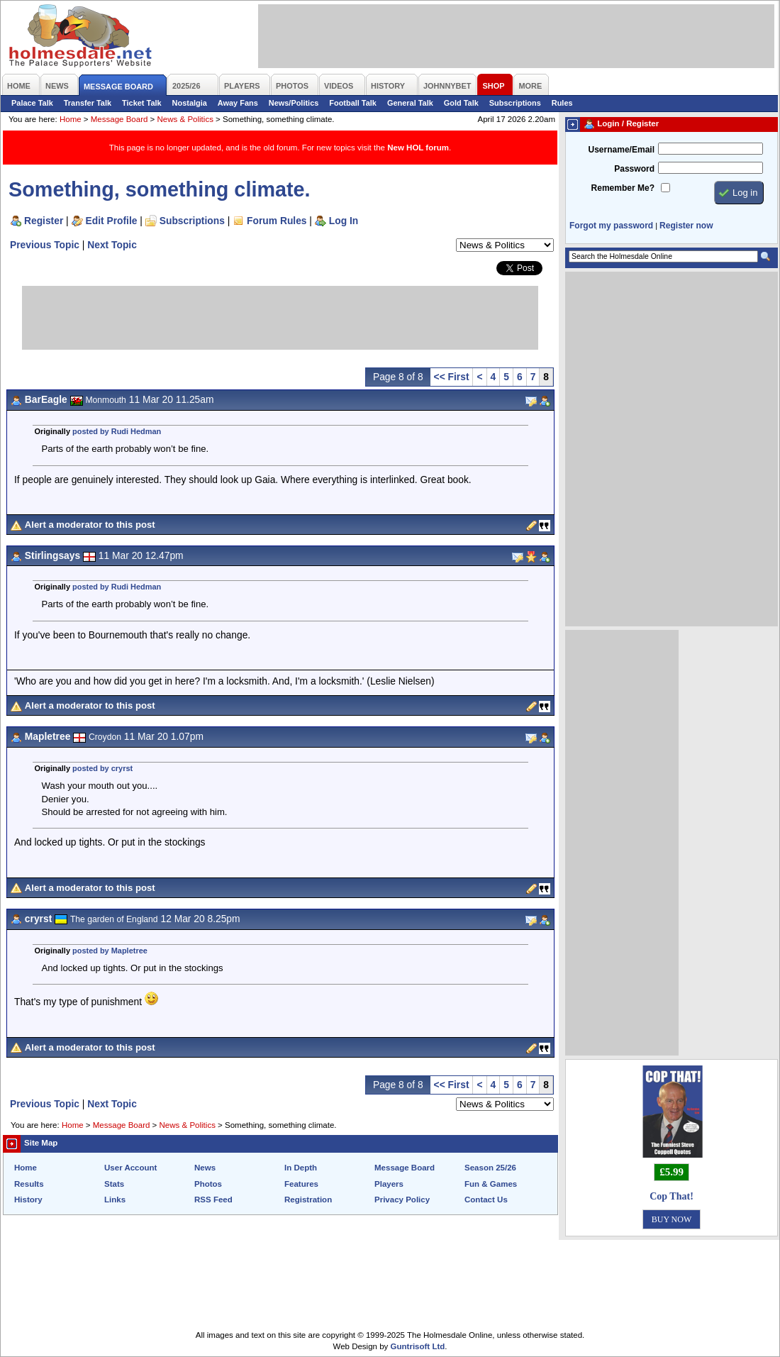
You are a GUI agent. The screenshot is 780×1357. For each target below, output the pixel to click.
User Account (130, 1167)
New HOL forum (418, 147)
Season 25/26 (490, 1167)
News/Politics (294, 103)
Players (388, 1184)
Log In (343, 220)
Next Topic (112, 244)
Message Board (119, 119)
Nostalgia (189, 103)
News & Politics (185, 119)
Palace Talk (32, 103)
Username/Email (621, 150)
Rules (562, 103)
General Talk (410, 103)
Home (71, 119)
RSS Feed (213, 1199)
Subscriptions (515, 103)
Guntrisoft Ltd (418, 1346)
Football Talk (353, 103)
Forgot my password (611, 226)
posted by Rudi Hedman (116, 431)
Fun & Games (490, 1184)
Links (115, 1199)
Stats (114, 1184)
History (28, 1199)
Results (29, 1184)
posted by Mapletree (109, 950)
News (205, 1167)
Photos (208, 1184)
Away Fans (238, 103)
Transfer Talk (87, 103)
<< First (451, 376)
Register (43, 220)
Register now (686, 226)
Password (634, 169)
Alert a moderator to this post (90, 524)
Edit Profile (112, 220)
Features (301, 1184)
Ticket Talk (142, 103)
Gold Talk (461, 103)
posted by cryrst (102, 768)
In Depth (300, 1167)
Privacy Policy (402, 1199)
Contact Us (486, 1199)
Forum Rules (276, 220)
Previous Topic (44, 244)
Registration (308, 1199)
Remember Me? (622, 188)
